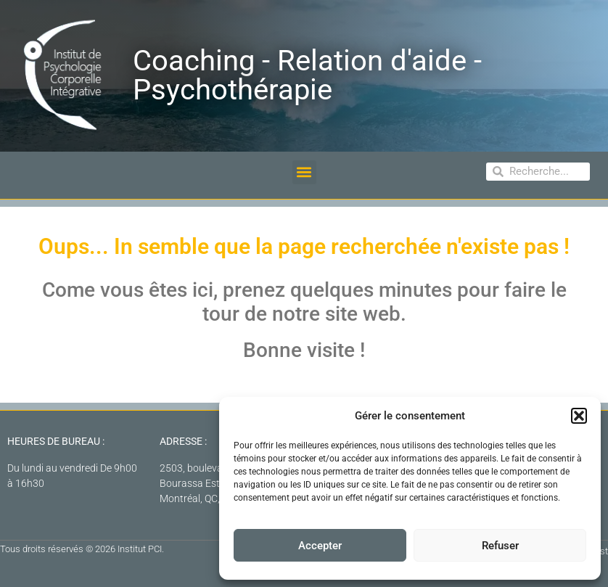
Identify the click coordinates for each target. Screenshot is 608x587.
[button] (579, 416)
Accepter (320, 545)
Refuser (500, 545)
